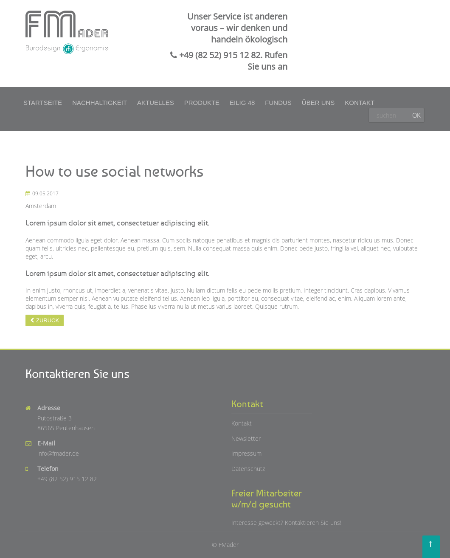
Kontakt (359, 102)
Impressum (246, 453)
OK (416, 115)
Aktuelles (155, 102)
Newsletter (246, 438)
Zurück (47, 320)
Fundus (278, 102)
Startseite (42, 102)
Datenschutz (248, 469)
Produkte (201, 102)
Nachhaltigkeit (99, 102)
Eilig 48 (242, 102)
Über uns (318, 102)
